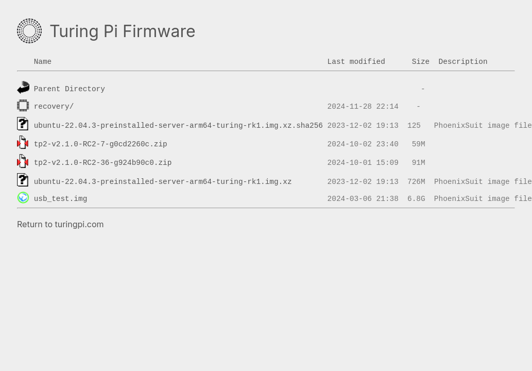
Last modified (356, 62)
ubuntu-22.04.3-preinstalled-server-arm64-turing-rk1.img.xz (163, 181)
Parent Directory (69, 89)
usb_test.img (61, 199)
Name (43, 62)
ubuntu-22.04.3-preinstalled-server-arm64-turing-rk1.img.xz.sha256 (178, 125)
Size (421, 62)
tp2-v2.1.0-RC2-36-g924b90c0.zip (103, 163)
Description (463, 62)
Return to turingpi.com (60, 224)
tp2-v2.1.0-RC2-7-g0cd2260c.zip (100, 144)
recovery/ (54, 107)
